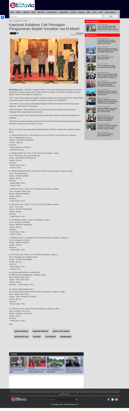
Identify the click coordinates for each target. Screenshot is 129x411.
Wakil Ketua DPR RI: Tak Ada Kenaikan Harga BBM (18, 370)
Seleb (100, 12)
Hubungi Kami (62, 394)
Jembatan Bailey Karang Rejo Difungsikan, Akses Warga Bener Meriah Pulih (107, 110)
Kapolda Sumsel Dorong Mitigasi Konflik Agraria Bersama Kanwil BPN (105, 118)
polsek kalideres (21, 331)
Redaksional (105, 392)
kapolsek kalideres (40, 331)
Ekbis (88, 12)
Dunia (95, 12)
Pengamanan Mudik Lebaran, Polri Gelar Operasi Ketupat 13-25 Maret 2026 (107, 93)
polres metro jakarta (61, 331)
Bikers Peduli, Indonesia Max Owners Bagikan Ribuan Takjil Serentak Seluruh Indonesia (107, 75)
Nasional (26, 12)
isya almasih (51, 337)
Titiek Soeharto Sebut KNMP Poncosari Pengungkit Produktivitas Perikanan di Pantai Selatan (106, 85)
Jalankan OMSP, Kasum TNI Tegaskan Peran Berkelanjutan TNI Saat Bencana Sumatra (107, 101)
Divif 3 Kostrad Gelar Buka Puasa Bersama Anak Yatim (106, 66)
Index (68, 394)
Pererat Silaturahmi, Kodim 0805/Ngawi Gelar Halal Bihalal (55, 370)
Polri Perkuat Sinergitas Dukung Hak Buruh (105, 134)
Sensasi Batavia (110, 12)
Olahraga (81, 12)
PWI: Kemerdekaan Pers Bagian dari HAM (105, 58)
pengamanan (66, 337)
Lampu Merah (63, 12)
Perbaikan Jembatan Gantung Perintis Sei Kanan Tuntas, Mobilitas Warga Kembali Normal (107, 128)
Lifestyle (73, 12)
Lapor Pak (97, 392)
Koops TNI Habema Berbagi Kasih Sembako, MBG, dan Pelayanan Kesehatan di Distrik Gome (107, 29)
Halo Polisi (41, 12)
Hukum (18, 12)
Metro (33, 12)
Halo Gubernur (52, 12)
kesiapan (37, 337)
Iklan (110, 392)
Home (12, 12)
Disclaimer (116, 392)
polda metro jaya (21, 337)
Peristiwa (91, 392)
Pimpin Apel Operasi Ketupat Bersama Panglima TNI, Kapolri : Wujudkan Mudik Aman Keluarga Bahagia (107, 51)
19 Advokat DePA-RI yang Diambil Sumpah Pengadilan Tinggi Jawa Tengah (106, 41)
